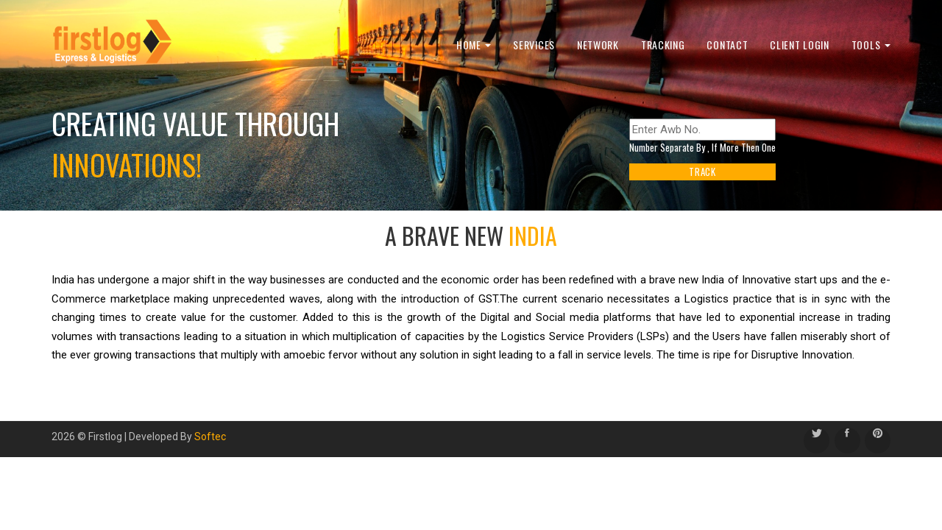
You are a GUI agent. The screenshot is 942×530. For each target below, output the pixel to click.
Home (474, 44)
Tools (870, 44)
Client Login (799, 44)
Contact (727, 44)
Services (534, 44)
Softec (210, 436)
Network (598, 44)
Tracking (663, 44)
